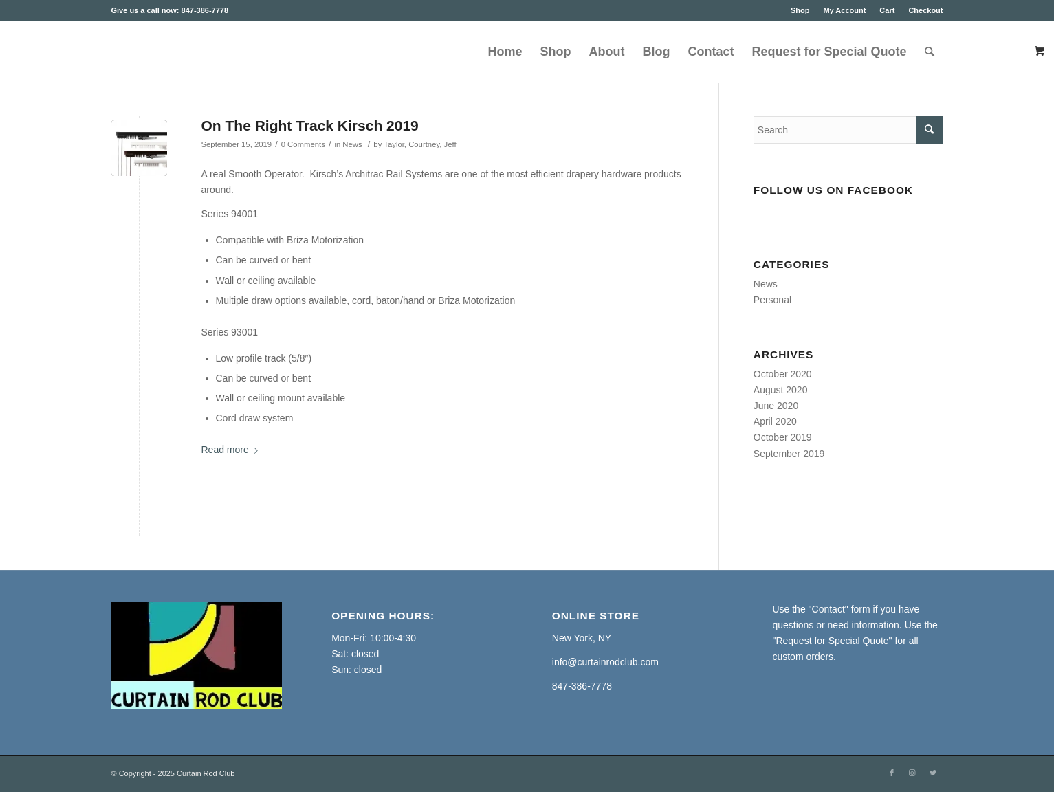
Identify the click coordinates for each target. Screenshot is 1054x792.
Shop (800, 10)
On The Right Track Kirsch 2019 (310, 125)
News (352, 144)
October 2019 (783, 437)
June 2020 (776, 405)
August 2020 (781, 389)
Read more (232, 449)
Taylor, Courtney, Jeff (420, 144)
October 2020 (783, 374)
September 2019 (789, 453)
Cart (886, 10)
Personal (772, 299)
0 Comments (303, 144)
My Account (844, 10)
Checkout (925, 10)
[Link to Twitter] (933, 772)
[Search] (929, 51)
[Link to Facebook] (891, 772)
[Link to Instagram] (912, 772)
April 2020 (775, 421)
